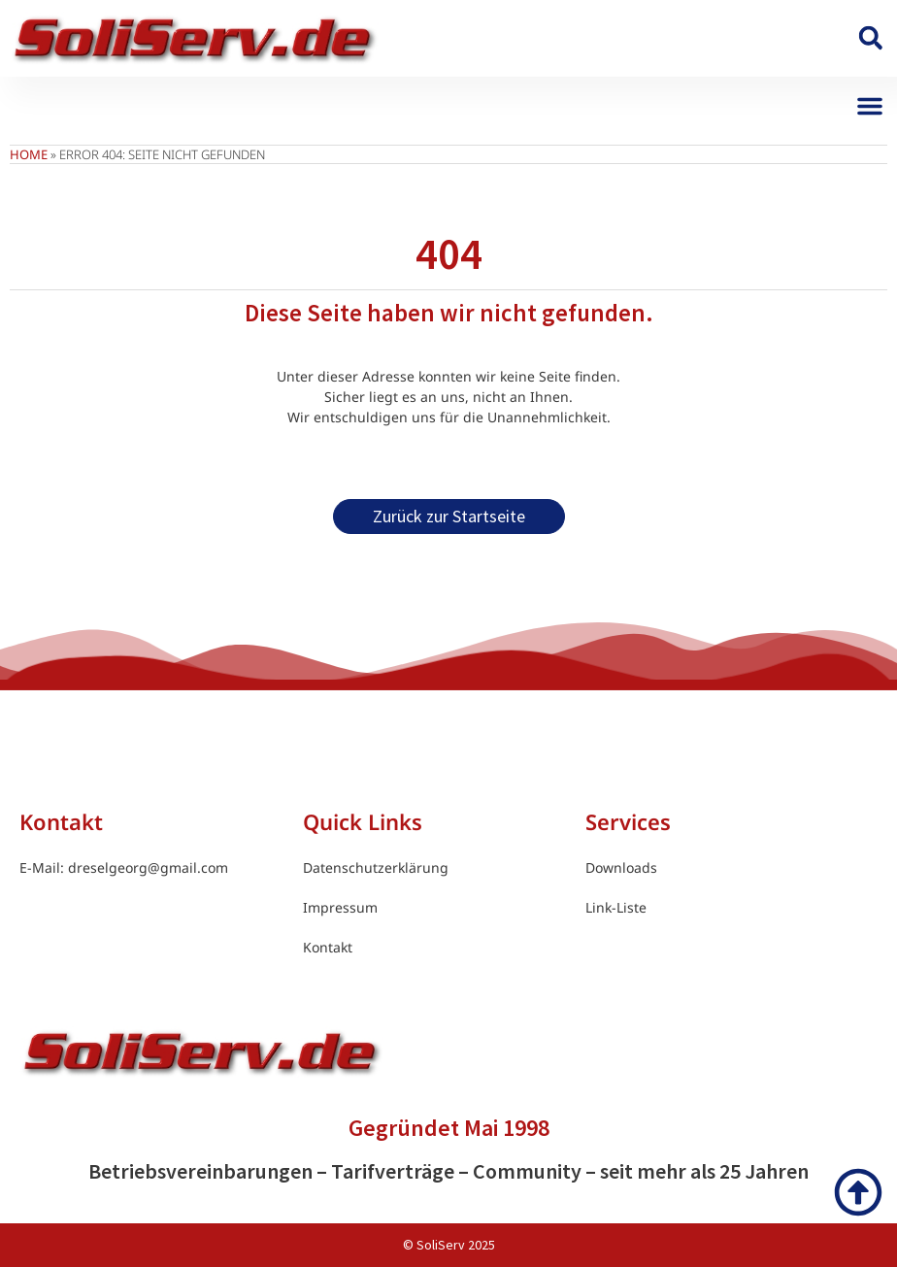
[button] (870, 38)
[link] (194, 38)
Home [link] (29, 154)
